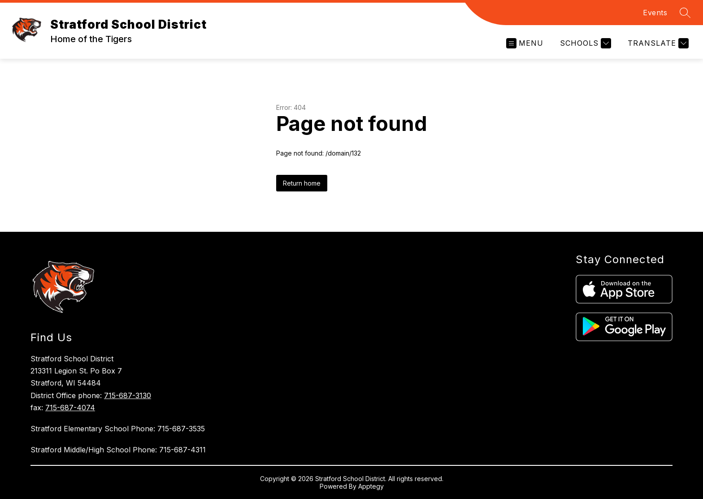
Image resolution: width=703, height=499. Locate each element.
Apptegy (371, 486)
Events (655, 12)
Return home (302, 183)
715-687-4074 (70, 407)
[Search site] (685, 12)
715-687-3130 (127, 395)
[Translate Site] (657, 43)
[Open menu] (524, 43)
